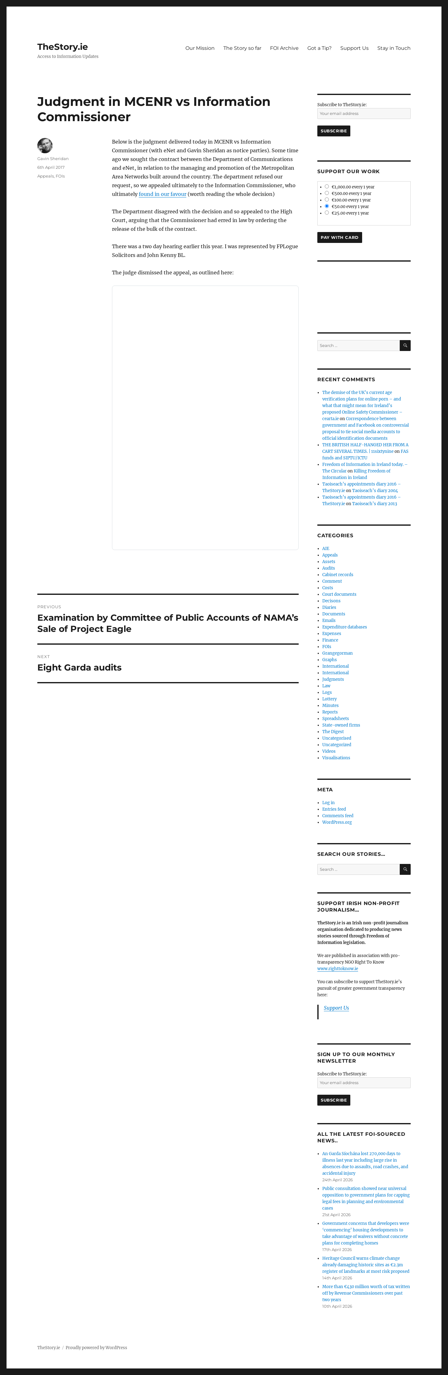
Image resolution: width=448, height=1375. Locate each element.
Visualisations (336, 758)
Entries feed (334, 809)
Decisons (331, 601)
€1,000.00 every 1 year (350, 187)
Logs (327, 692)
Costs (327, 587)
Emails (329, 620)
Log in (328, 802)
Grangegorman (337, 653)
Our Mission (200, 48)
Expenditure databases (344, 627)
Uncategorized (336, 744)
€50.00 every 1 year (347, 206)
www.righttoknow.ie (337, 968)
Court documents (339, 594)
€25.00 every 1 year (347, 213)
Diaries (329, 607)
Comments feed (337, 815)
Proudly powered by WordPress (96, 1347)
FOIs (60, 175)
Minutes (330, 705)
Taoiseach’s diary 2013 (374, 503)
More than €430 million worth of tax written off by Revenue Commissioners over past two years (366, 1293)
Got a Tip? (319, 48)
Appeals (45, 175)
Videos (329, 751)
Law (326, 686)
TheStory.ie (62, 46)
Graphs (329, 659)
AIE (325, 548)
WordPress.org (337, 822)
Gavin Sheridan (53, 158)
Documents (333, 614)
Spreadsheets (335, 718)
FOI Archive (284, 48)
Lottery (329, 699)
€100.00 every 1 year (348, 200)
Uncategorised (336, 738)
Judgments (333, 679)
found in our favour (162, 194)
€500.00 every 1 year (348, 193)
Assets (328, 561)
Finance (330, 640)
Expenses (331, 633)
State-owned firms (341, 725)
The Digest (333, 731)
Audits (328, 568)
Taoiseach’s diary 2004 (375, 490)
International (335, 666)
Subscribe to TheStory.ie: (342, 104)
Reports (330, 712)
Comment (332, 581)
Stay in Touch (394, 48)
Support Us (354, 48)
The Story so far (242, 48)
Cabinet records (337, 574)
